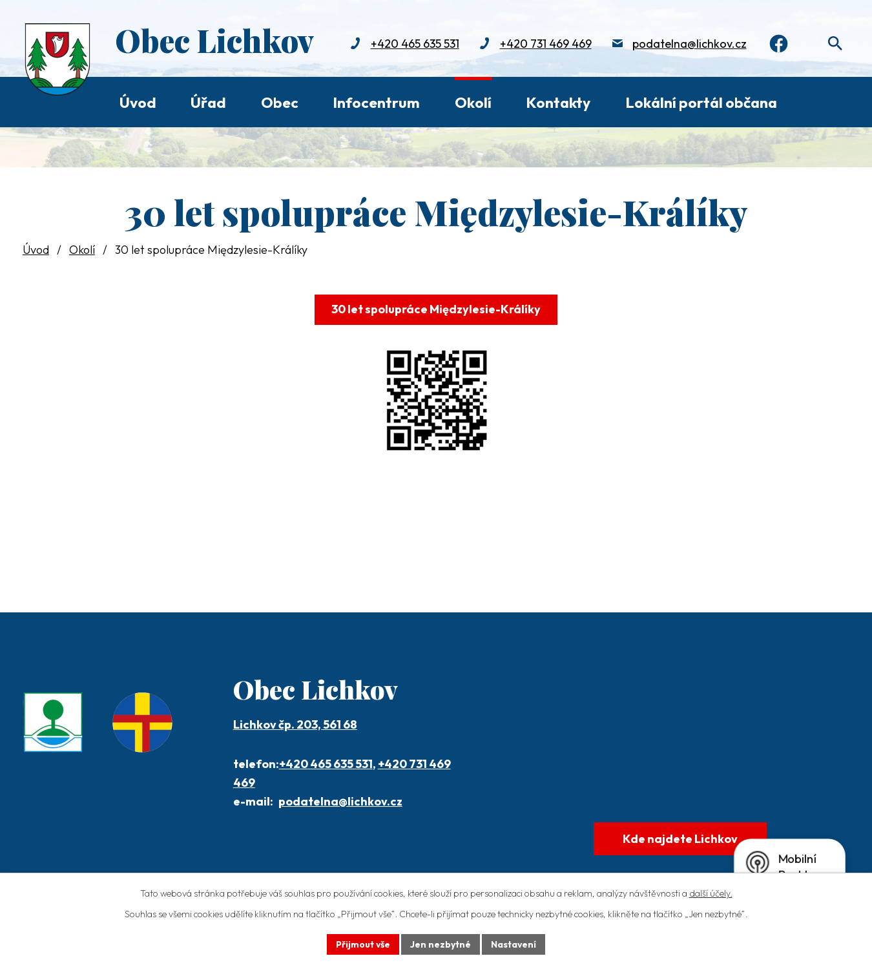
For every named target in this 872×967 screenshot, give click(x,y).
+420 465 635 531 (412, 43)
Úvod (137, 102)
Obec (279, 102)
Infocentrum (376, 102)
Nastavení (514, 944)
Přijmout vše (362, 944)
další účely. (710, 893)
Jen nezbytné (440, 944)
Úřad (208, 102)
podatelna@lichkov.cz (687, 43)
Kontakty (558, 102)
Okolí (473, 102)
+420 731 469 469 (543, 43)
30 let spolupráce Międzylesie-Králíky (436, 309)
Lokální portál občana (701, 102)
